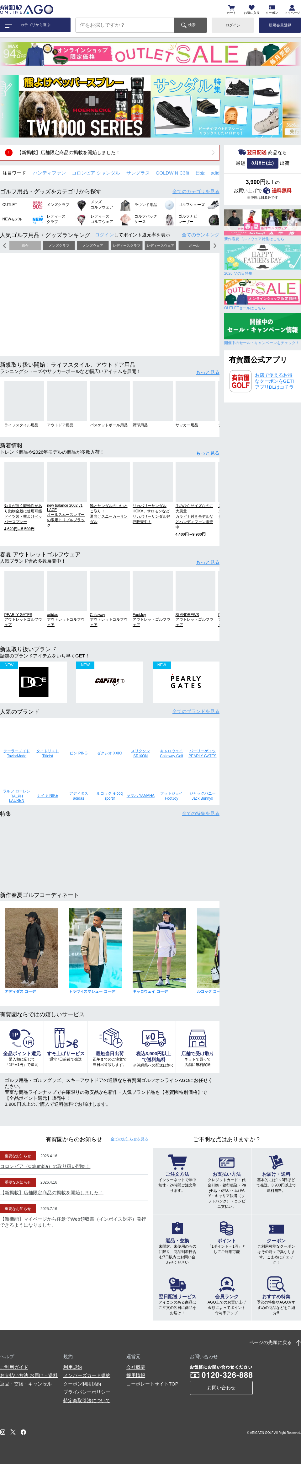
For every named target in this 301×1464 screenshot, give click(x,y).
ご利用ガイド (14, 1367)
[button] (9, 106)
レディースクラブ (126, 245)
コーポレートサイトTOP (152, 1383)
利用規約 (72, 1367)
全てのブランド (195, 711)
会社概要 (135, 1367)
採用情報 (135, 1375)
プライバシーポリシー (86, 1392)
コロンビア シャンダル (96, 173)
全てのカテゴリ (195, 191)
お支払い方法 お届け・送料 (29, 1375)
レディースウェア (160, 245)
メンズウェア (92, 245)
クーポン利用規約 (82, 1383)
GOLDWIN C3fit (172, 173)
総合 (25, 245)
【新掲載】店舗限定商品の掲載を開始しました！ (68, 152)
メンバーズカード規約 (86, 1375)
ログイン (232, 25)
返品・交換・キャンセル (26, 1383)
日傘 (200, 173)
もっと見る (207, 372)
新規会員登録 (280, 25)
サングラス (138, 173)
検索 (192, 25)
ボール (194, 245)
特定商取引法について (86, 1400)
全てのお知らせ (129, 1139)
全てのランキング (200, 234)
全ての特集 (200, 813)
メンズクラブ (59, 245)
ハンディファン (49, 173)
